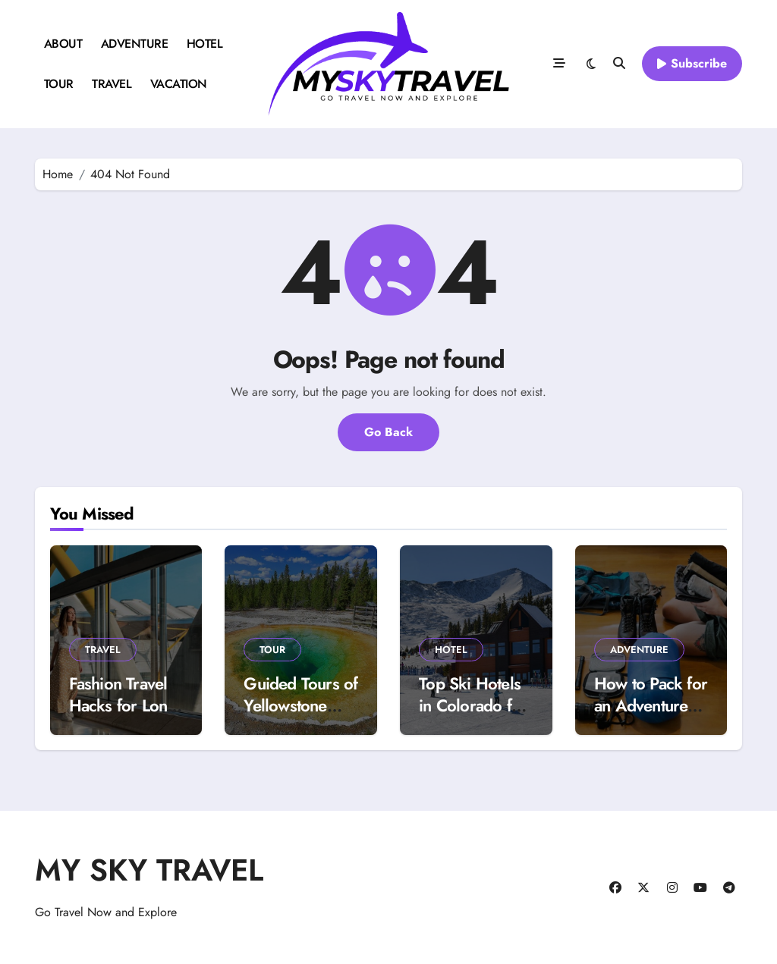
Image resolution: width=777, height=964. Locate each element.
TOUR (59, 84)
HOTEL (205, 43)
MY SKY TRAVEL (149, 870)
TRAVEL (111, 84)
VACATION (178, 84)
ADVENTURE (134, 43)
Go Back (388, 432)
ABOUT (63, 43)
